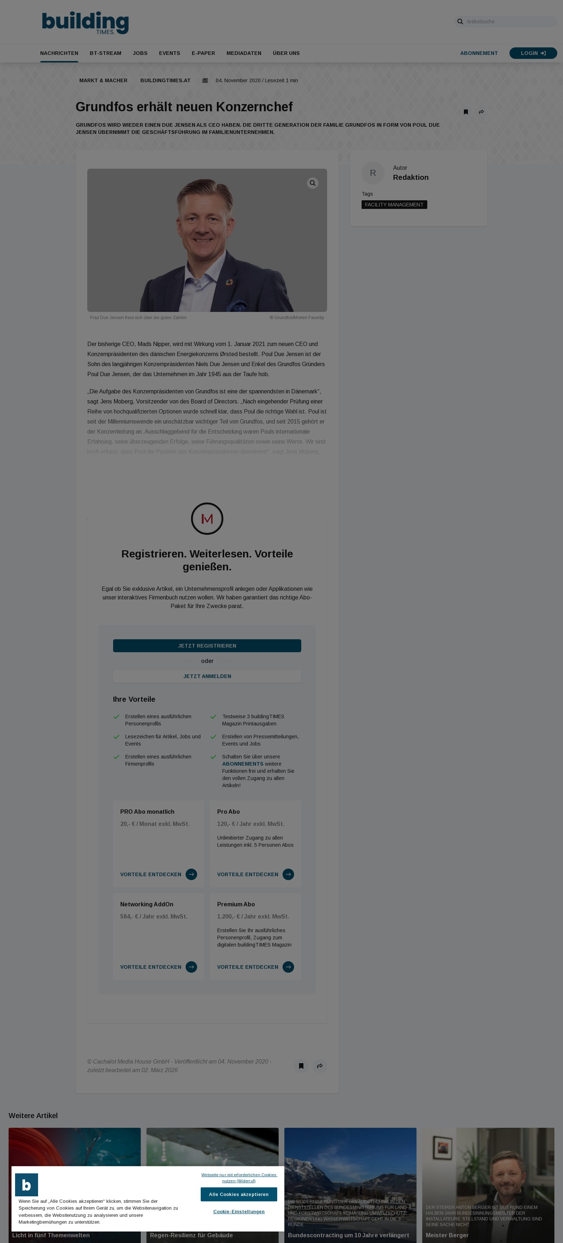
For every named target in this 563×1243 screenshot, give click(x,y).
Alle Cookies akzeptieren (239, 1194)
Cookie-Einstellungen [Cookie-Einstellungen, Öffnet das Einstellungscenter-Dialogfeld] (239, 1211)
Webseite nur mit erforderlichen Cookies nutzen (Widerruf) (239, 1178)
